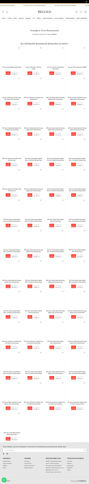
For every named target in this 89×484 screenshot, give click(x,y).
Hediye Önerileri (81, 18)
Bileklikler (70, 468)
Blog (4, 468)
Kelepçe (21, 18)
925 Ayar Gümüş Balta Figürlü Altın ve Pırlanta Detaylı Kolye (33, 159)
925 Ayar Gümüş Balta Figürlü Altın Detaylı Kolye (77, 250)
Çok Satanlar (59, 18)
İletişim (5, 465)
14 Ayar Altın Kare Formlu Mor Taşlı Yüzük (55, 68)
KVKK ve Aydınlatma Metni (54, 461)
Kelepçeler (70, 465)
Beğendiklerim (28, 468)
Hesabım (27, 461)
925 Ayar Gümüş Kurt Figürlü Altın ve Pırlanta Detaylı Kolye (11, 342)
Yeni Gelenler (70, 18)
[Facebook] (3, 453)
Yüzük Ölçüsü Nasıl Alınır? (53, 472)
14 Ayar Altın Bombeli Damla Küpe (11, 67)
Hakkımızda (6, 461)
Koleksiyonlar (47, 18)
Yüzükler (69, 461)
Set (34, 18)
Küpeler (69, 463)
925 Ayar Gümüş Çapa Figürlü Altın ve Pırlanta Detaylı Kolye (11, 220)
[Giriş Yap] (76, 13)
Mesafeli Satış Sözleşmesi (53, 465)
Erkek (39, 18)
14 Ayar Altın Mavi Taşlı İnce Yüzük (34, 68)
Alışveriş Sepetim (29, 465)
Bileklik (28, 18)
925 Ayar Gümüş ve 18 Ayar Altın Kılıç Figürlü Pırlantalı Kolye (11, 98)
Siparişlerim (28, 463)
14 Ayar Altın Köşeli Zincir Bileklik (77, 67)
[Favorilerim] (81, 13)
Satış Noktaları (7, 463)
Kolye (4, 18)
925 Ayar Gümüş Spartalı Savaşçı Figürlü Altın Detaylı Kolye (55, 98)
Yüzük (10, 18)
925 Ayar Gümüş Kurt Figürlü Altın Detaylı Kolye (33, 98)
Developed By (78, 481)
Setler (69, 470)
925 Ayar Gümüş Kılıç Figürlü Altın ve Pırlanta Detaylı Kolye (11, 129)
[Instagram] (7, 453)
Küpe (15, 18)
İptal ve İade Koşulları (52, 463)
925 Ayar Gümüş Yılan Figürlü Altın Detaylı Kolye (55, 220)
